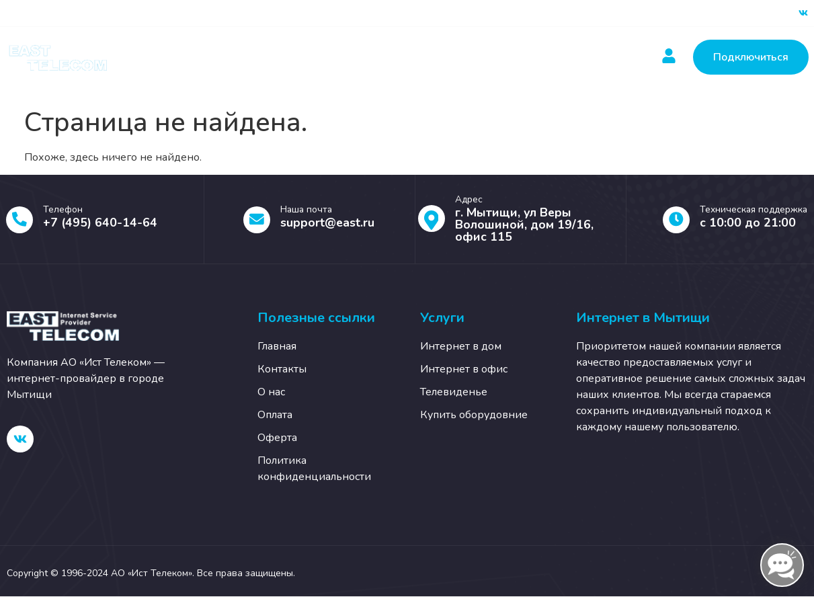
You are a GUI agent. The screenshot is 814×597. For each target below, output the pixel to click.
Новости (425, 57)
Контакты (502, 57)
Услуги (268, 57)
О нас (573, 57)
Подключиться (750, 57)
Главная (191, 57)
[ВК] (803, 13)
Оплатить (348, 57)
